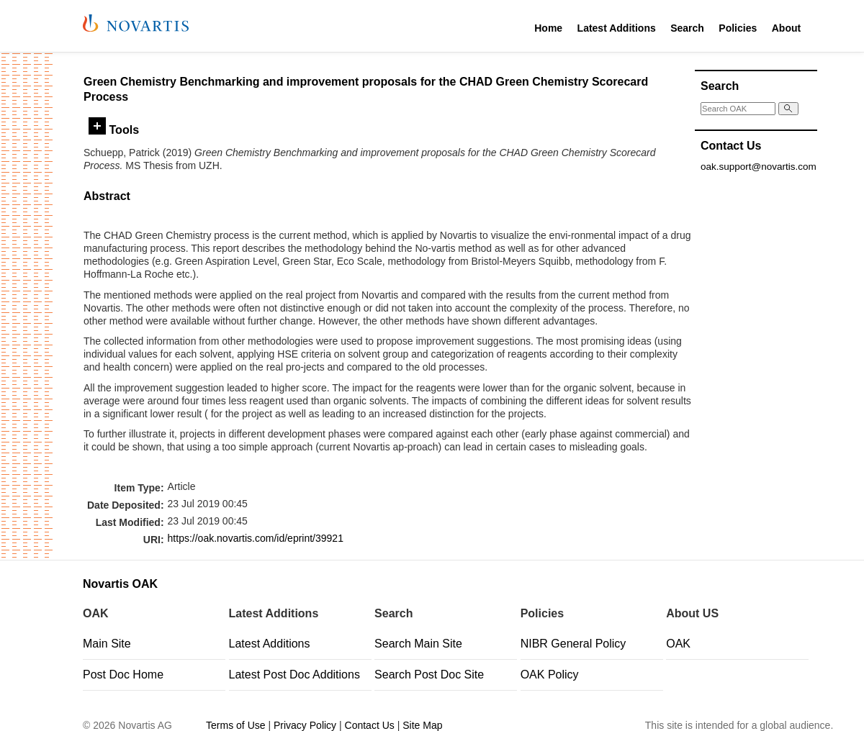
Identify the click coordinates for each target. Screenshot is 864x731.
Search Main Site (418, 643)
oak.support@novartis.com (758, 166)
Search (687, 28)
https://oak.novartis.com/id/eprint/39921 (255, 538)
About (786, 28)
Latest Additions (616, 28)
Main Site (107, 643)
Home (548, 28)
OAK (678, 643)
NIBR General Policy (573, 643)
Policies (738, 28)
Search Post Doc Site (429, 674)
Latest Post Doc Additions (294, 674)
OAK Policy (550, 674)
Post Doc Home (123, 674)
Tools (114, 129)
